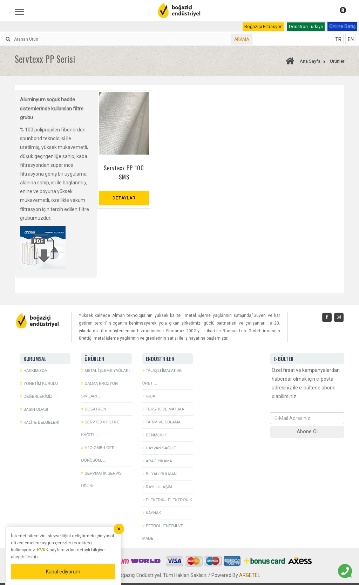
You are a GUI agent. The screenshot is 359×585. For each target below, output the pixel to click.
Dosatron (95, 409)
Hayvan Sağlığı (162, 448)
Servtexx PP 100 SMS (124, 172)
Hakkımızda (35, 370)
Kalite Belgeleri (41, 422)
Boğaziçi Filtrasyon (263, 26)
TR (338, 39)
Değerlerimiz (38, 396)
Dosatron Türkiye (306, 26)
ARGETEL (249, 575)
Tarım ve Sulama (163, 422)
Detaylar (124, 198)
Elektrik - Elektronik (169, 500)
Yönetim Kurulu (40, 383)
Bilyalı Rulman (161, 474)
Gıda (150, 396)
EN (351, 39)
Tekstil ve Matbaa (165, 409)
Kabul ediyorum (63, 571)
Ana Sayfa (303, 61)
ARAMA (241, 39)
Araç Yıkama (159, 461)
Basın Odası (35, 409)
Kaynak (153, 513)
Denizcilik (156, 435)
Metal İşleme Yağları (107, 370)
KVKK (42, 549)
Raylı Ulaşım (159, 487)
